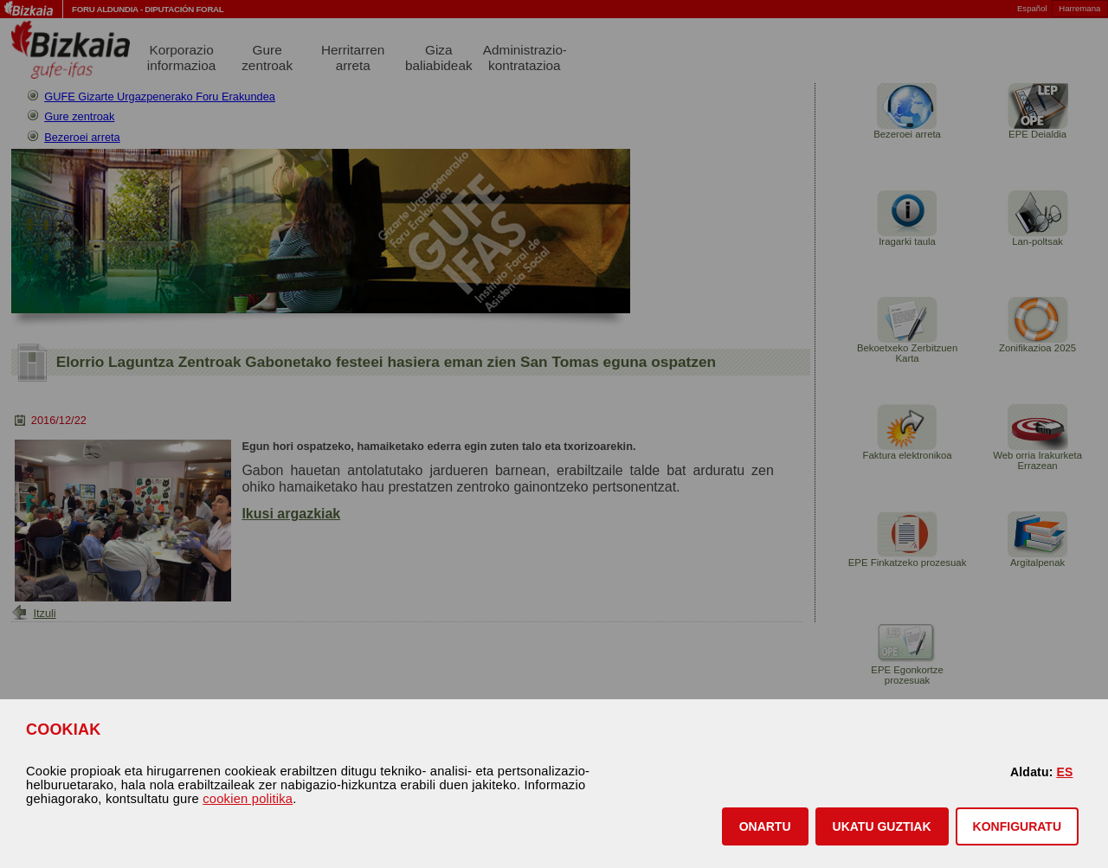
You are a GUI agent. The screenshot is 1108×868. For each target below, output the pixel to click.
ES (1064, 772)
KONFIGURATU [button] (1017, 826)
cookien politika (248, 799)
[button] (765, 826)
